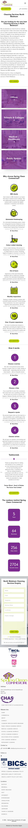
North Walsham (6, 789)
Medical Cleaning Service (9, 728)
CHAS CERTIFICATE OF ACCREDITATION (12, 705)
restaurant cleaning (8, 742)
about (3, 718)
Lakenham (4, 808)
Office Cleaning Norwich (9, 734)
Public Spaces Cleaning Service (11, 726)
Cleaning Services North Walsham (12, 723)
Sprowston (4, 803)
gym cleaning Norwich (8, 739)
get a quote (14, 81)
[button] (25, 3)
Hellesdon (4, 806)
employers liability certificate (11, 774)
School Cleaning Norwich (9, 731)
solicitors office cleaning (10, 737)
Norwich (4, 814)
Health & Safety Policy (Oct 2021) (11, 777)
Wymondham (5, 798)
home (3, 712)
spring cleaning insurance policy (12, 771)
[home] (6, 3)
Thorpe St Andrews (7, 811)
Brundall (4, 787)
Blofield (4, 784)
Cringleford (5, 800)
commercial (5, 715)
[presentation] (14, 626)
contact (4, 720)
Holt (2, 792)
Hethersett (4, 795)
